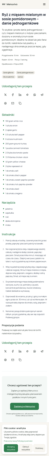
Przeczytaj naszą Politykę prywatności (18, 441)
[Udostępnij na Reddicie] (27, 95)
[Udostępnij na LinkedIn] (20, 95)
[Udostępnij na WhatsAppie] (34, 95)
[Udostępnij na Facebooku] (13, 95)
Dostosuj (39, 448)
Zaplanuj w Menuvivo (24, 406)
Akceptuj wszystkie (11, 448)
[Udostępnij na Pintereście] (5, 103)
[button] (44, 4)
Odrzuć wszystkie (26, 448)
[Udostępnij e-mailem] (13, 103)
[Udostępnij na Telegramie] (42, 95)
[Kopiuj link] (20, 103)
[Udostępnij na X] (5, 95)
